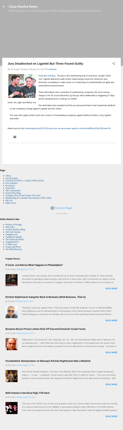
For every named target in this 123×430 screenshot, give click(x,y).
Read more (112, 288)
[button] (113, 64)
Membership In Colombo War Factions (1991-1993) (28, 198)
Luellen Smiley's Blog (15, 229)
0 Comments (50, 69)
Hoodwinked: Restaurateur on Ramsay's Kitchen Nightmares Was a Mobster (48, 360)
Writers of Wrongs (13, 224)
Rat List (8, 200)
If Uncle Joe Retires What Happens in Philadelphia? (34, 265)
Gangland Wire (12, 242)
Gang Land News (13, 247)
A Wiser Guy (11, 244)
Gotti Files (10, 188)
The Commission (13, 190)
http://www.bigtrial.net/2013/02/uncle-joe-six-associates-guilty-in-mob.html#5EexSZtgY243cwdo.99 (65, 128)
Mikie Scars (10, 203)
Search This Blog (13, 193)
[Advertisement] (61, 36)
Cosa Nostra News (23, 6)
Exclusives (10, 185)
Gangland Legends (13, 237)
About (8, 176)
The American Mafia (14, 239)
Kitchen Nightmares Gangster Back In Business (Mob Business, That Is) (45, 297)
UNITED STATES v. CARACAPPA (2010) (24, 180)
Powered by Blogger (62, 208)
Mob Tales (10, 227)
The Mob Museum (13, 249)
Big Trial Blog (49, 76)
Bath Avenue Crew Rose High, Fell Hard (27, 392)
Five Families (11, 183)
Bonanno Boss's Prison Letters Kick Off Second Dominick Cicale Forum (45, 329)
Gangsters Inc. (11, 234)
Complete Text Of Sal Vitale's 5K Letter (23, 195)
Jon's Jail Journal (12, 232)
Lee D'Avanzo (11, 178)
